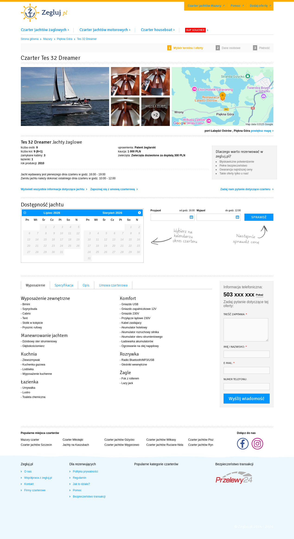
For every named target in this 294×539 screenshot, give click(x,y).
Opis (86, 285)
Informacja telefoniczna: (243, 287)
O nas (28, 471)
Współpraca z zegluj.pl (38, 477)
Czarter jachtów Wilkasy (161, 439)
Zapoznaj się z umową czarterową (113, 189)
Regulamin (79, 477)
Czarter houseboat (156, 30)
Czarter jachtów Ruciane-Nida (164, 444)
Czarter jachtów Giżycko (119, 439)
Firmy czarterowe (35, 490)
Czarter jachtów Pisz (200, 439)
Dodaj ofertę (259, 6)
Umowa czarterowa (113, 285)
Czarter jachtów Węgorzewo (121, 444)
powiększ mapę (261, 130)
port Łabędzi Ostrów (218, 130)
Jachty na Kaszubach (76, 444)
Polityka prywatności (85, 471)
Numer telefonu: (235, 379)
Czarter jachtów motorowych (103, 30)
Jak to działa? (81, 484)
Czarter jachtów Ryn (200, 444)
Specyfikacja (64, 285)
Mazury (47, 39)
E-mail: (229, 363)
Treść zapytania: (235, 314)
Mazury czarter (30, 439)
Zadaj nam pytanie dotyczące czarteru (245, 189)
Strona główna (30, 39)
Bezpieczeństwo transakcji (89, 496)
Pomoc (235, 6)
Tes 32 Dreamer (87, 39)
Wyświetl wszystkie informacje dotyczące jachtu (53, 189)
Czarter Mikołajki (73, 439)
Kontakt (29, 484)
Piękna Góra (65, 39)
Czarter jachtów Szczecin (36, 444)
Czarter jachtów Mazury (204, 6)
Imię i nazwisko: (235, 347)
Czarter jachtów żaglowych (43, 30)
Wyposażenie (35, 285)
